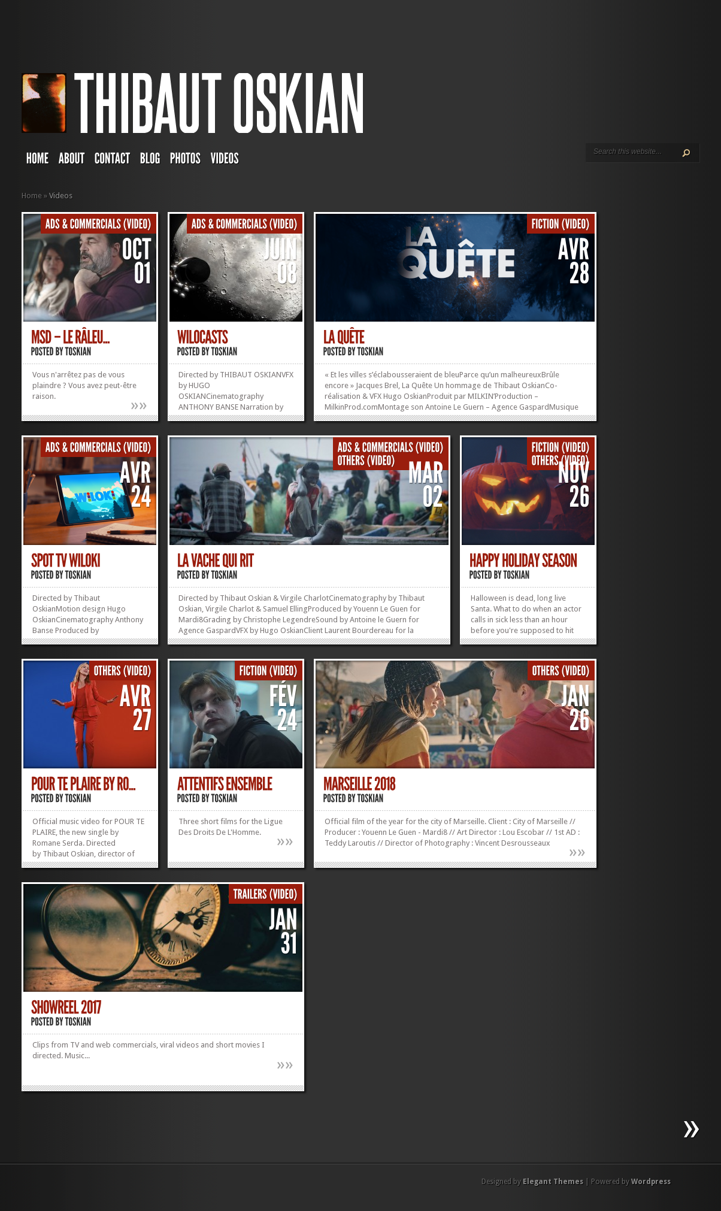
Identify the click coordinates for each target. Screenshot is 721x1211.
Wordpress (651, 1181)
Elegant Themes (553, 1181)
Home (32, 195)
